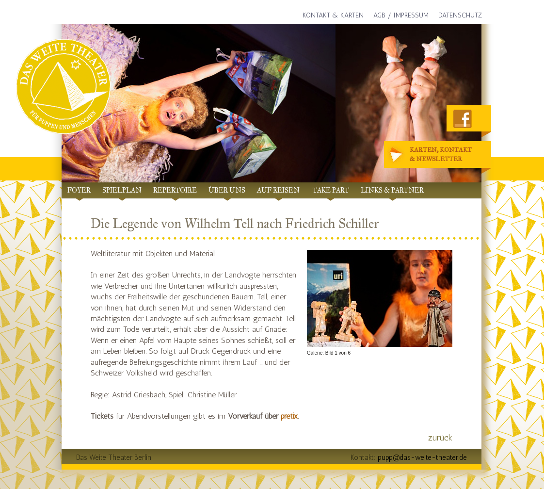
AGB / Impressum (401, 15)
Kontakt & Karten (333, 15)
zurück (440, 437)
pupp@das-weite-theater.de (422, 457)
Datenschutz (460, 15)
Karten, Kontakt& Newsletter (431, 155)
